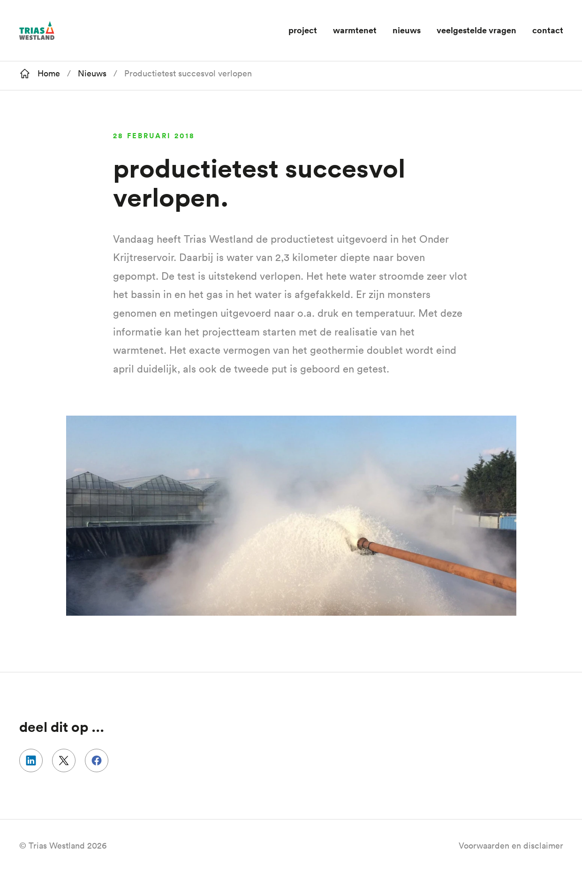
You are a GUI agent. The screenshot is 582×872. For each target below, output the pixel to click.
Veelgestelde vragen (476, 30)
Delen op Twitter (64, 760)
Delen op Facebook (96, 760)
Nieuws (407, 30)
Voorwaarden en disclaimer (511, 845)
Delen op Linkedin (31, 760)
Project (302, 30)
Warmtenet (355, 30)
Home (49, 73)
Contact (547, 30)
